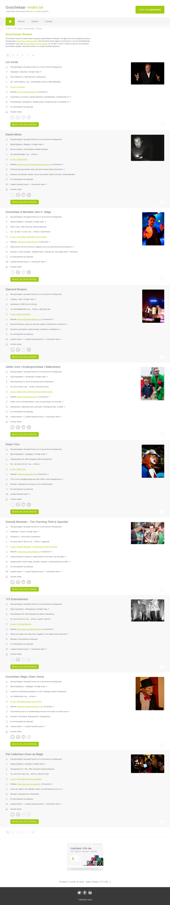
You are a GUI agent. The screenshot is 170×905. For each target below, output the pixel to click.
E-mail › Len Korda (17, 87)
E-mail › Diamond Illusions (20, 314)
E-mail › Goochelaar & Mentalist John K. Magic (28, 237)
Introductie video (39, 184)
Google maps (35, 72)
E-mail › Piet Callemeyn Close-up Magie (25, 779)
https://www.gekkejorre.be (28, 397)
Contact (48, 21)
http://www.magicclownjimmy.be (30, 707)
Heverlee (28, 764)
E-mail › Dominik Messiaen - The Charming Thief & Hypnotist (33, 547)
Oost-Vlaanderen (16, 377)
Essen (23, 532)
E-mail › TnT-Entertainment (20, 624)
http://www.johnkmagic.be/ (28, 242)
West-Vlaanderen (17, 454)
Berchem (24, 72)
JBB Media (82, 899)
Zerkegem (30, 454)
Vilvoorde (28, 222)
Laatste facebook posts (20, 184)
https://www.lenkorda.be (27, 92)
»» (33, 55)
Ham (20, 299)
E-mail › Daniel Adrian (18, 159)
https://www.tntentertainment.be (30, 629)
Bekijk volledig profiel (24, 124)
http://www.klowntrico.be (27, 474)
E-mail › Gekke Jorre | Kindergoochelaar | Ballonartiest (31, 392)
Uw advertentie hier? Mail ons (85, 869)
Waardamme (31, 609)
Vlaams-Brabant (16, 222)
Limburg (13, 299)
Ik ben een (150, 9)
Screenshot (43, 92)
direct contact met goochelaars (36, 44)
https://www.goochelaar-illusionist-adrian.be (34, 164)
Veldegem (30, 686)
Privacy (89, 899)
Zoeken (34, 21)
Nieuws (21, 21)
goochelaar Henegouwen (26, 41)
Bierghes (27, 144)
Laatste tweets (17, 339)
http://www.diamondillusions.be (29, 319)
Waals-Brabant (16, 144)
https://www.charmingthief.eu (29, 552)
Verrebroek (29, 377)
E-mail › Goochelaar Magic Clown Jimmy (26, 702)
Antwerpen (14, 72)
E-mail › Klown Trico (18, 469)
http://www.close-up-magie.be (29, 784)
